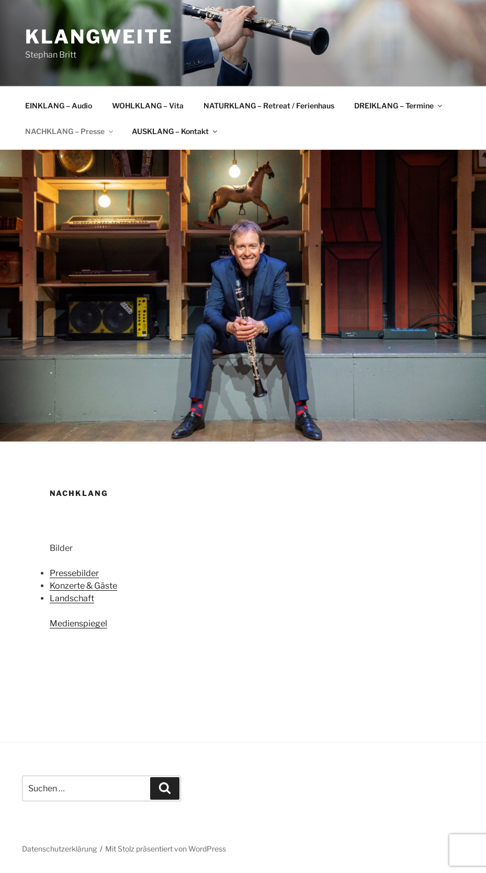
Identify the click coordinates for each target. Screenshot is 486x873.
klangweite (99, 36)
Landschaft (72, 598)
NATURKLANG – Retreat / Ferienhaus (269, 105)
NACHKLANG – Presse (70, 131)
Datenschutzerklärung (59, 848)
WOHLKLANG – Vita (148, 105)
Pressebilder (74, 573)
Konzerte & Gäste (83, 586)
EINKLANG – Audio (58, 105)
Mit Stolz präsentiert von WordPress (165, 848)
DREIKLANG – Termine (399, 105)
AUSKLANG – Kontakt (175, 131)
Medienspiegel (78, 623)
